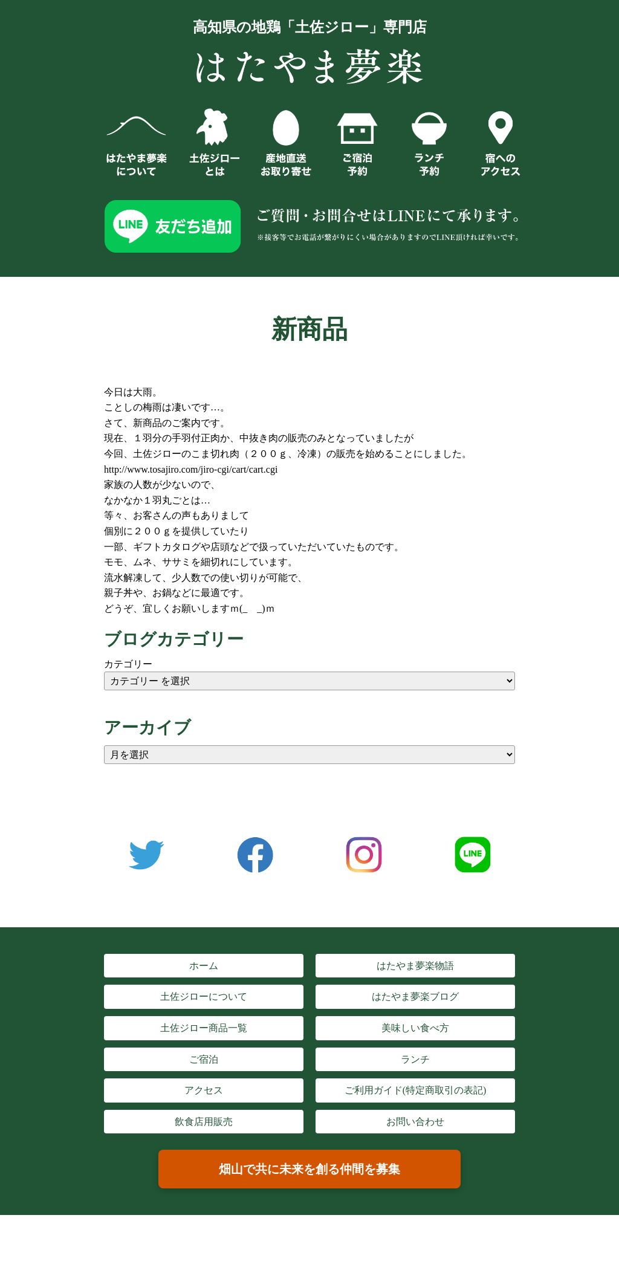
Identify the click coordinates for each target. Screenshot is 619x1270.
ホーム (203, 966)
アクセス (203, 1090)
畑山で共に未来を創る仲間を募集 (309, 1169)
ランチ (415, 1059)
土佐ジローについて (203, 996)
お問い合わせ (415, 1121)
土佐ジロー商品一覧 (203, 1028)
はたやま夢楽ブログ (415, 996)
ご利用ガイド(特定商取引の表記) (416, 1090)
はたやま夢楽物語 (415, 966)
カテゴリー (128, 664)
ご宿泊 (203, 1059)
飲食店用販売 (204, 1121)
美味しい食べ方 (415, 1028)
